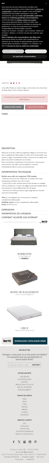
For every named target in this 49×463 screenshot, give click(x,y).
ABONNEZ (36, 365)
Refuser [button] (13, 51)
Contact (24, 382)
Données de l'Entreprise (11, 457)
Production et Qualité (25, 385)
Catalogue (24, 426)
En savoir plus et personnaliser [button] (24, 56)
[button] (24, 114)
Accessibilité (30, 459)
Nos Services (24, 377)
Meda (24, 399)
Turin (24, 404)
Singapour (24, 415)
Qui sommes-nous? (24, 379)
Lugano (24, 412)
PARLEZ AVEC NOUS (12, 107)
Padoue (24, 407)
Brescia (24, 409)
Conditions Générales (24, 431)
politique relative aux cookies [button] (26, 20)
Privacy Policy (19, 459)
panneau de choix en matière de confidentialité (23, 46)
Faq (24, 423)
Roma (24, 402)
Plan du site (40, 457)
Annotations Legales (28, 457)
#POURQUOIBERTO (24, 390)
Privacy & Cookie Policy (25, 434)
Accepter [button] (36, 51)
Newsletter (24, 429)
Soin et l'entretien (24, 387)
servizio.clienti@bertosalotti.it (24, 452)
